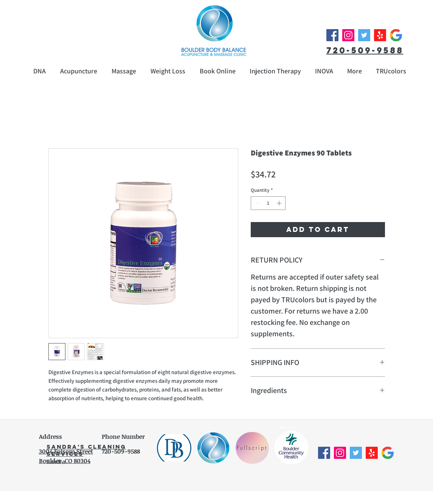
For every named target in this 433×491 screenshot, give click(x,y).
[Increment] (279, 203)
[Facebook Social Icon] (332, 35)
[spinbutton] (268, 203)
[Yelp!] (380, 35)
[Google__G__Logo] (396, 35)
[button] (354, 71)
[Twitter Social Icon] (364, 35)
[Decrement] (256, 203)
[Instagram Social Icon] (348, 35)
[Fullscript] (252, 448)
